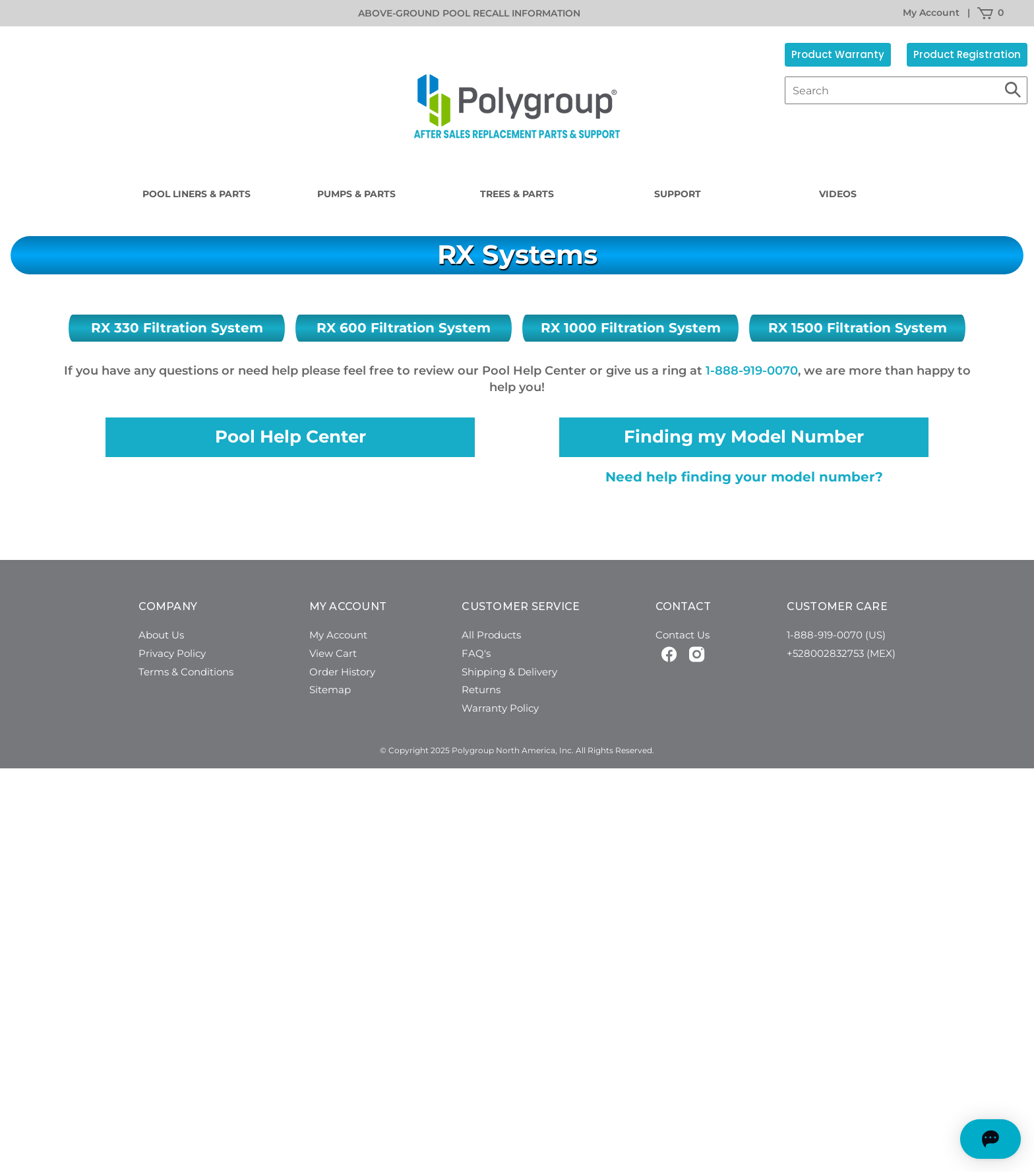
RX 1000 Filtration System (631, 328)
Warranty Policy (500, 708)
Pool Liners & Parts (196, 194)
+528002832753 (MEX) (841, 653)
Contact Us (682, 635)
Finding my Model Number (744, 436)
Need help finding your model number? (744, 477)
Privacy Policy (172, 653)
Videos (838, 194)
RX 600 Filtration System (404, 328)
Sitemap (330, 689)
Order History (342, 671)
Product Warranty (837, 54)
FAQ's (476, 653)
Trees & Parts (517, 194)
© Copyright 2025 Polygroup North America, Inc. (477, 750)
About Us (161, 635)
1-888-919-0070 (752, 370)
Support (677, 194)
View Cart (333, 653)
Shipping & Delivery (509, 671)
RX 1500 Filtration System (857, 328)
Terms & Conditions (185, 671)
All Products (491, 635)
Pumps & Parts (356, 194)
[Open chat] (965, 1139)
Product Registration (967, 54)
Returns (481, 689)
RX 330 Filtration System (177, 328)
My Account (931, 12)
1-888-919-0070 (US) (836, 635)
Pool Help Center (290, 436)
